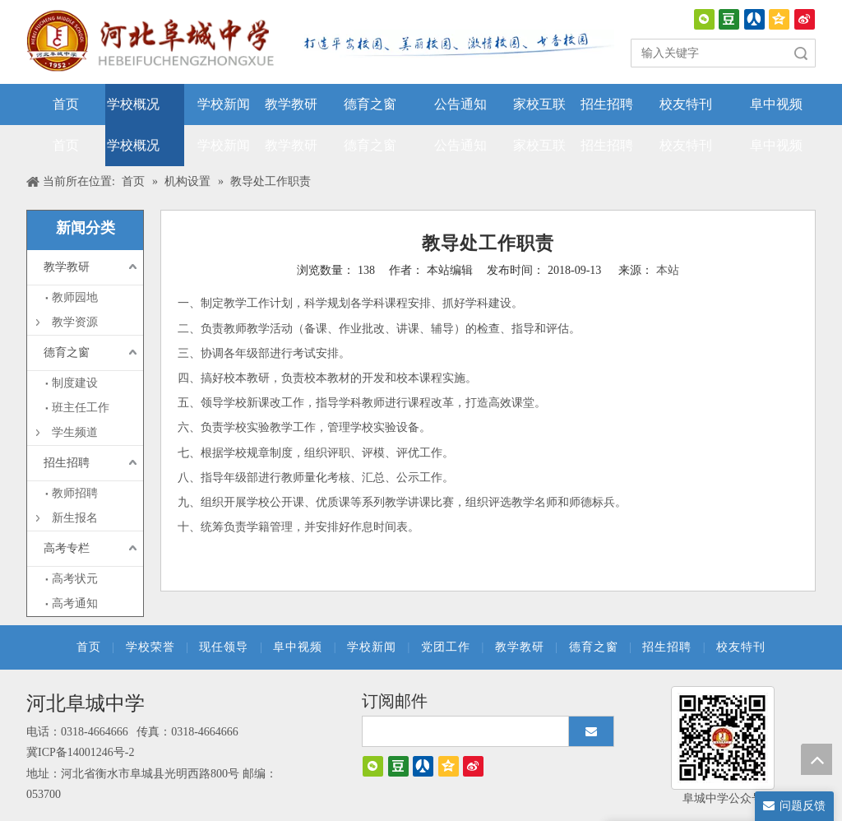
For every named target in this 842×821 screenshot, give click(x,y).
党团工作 (445, 647)
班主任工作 (80, 407)
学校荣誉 (150, 647)
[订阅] (591, 731)
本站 (667, 270)
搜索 (801, 53)
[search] (462, 731)
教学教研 (67, 267)
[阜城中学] (723, 738)
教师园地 (75, 297)
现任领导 (223, 647)
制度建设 (75, 383)
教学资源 (75, 322)
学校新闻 (371, 647)
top (816, 759)
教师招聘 (75, 493)
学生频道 (75, 432)
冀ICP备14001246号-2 (80, 752)
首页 (88, 647)
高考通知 (75, 603)
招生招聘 (67, 463)
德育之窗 (67, 352)
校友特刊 (741, 647)
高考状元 (75, 579)
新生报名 (75, 518)
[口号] (454, 44)
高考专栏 (67, 548)
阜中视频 (297, 647)
